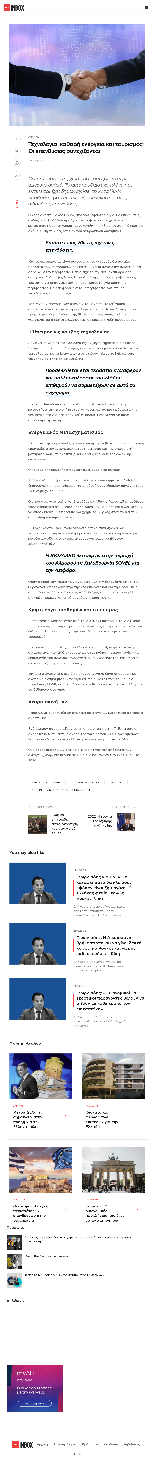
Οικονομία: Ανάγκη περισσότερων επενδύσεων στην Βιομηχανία (30, 1218)
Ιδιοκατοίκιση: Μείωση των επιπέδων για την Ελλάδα (102, 1122)
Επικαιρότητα (64, 1447)
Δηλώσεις (79, 870)
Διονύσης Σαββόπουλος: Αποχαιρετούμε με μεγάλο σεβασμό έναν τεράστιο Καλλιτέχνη (78, 1243)
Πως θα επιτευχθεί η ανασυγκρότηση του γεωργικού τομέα (65, 824)
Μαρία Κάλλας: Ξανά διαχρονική (47, 1260)
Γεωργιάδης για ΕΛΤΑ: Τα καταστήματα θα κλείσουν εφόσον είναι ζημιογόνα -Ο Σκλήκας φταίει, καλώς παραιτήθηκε (104, 888)
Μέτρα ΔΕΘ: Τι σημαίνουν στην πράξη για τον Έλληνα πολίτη (27, 1122)
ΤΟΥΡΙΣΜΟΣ (116, 782)
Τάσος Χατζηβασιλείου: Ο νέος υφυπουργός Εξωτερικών (64, 1279)
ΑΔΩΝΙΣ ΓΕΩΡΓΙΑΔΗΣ (47, 782)
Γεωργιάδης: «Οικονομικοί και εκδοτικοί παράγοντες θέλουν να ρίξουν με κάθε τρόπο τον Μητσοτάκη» (110, 1001)
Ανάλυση (34, 136)
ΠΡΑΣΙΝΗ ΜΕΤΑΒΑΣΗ (85, 782)
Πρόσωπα (90, 1447)
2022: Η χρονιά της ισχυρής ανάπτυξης (100, 821)
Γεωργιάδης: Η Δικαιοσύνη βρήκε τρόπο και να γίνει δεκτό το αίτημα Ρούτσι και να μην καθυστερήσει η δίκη (109, 945)
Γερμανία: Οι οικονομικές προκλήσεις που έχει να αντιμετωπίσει (105, 1218)
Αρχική (42, 1447)
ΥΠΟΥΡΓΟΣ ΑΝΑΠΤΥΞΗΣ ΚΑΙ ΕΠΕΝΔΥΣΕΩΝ (61, 790)
